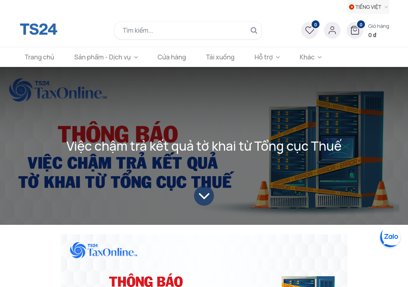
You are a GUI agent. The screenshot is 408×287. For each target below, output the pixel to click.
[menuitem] (39, 57)
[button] (368, 30)
